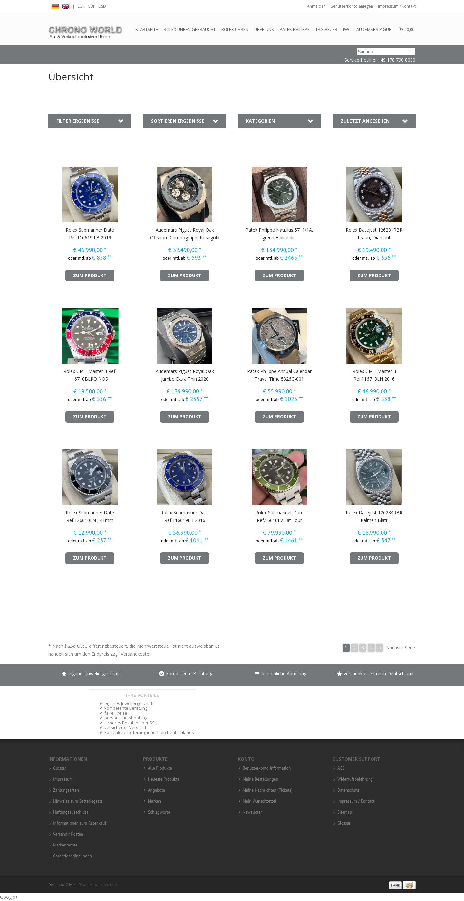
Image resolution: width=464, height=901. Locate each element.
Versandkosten (136, 654)
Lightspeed (108, 884)
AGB (341, 768)
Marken (154, 801)
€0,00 (406, 29)
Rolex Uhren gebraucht (190, 29)
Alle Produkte (160, 768)
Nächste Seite (400, 648)
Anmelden (316, 6)
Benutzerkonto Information (267, 768)
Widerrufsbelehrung (355, 779)
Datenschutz (348, 790)
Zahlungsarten (66, 790)
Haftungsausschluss (70, 812)
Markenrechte (65, 845)
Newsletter (252, 812)
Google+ (9, 897)
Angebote (156, 790)
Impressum (63, 779)
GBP (91, 6)
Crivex (70, 884)
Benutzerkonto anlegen (352, 6)
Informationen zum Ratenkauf (79, 823)
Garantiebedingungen (72, 856)
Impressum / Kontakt (397, 6)
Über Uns (264, 29)
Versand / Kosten (68, 834)
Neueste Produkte (163, 779)
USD (102, 6)
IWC (347, 29)
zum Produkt (90, 275)
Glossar (59, 768)
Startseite (146, 29)
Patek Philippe (295, 29)
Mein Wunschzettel (259, 801)
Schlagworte (159, 812)
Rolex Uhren (234, 29)
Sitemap (344, 812)
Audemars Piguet (374, 29)
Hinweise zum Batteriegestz (78, 801)
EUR (81, 6)
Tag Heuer (326, 29)
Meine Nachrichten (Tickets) (267, 790)
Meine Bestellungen (260, 779)
